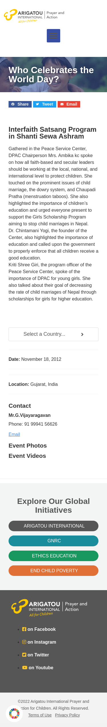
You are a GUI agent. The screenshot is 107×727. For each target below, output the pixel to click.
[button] (53, 35)
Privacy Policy (67, 715)
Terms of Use (40, 715)
